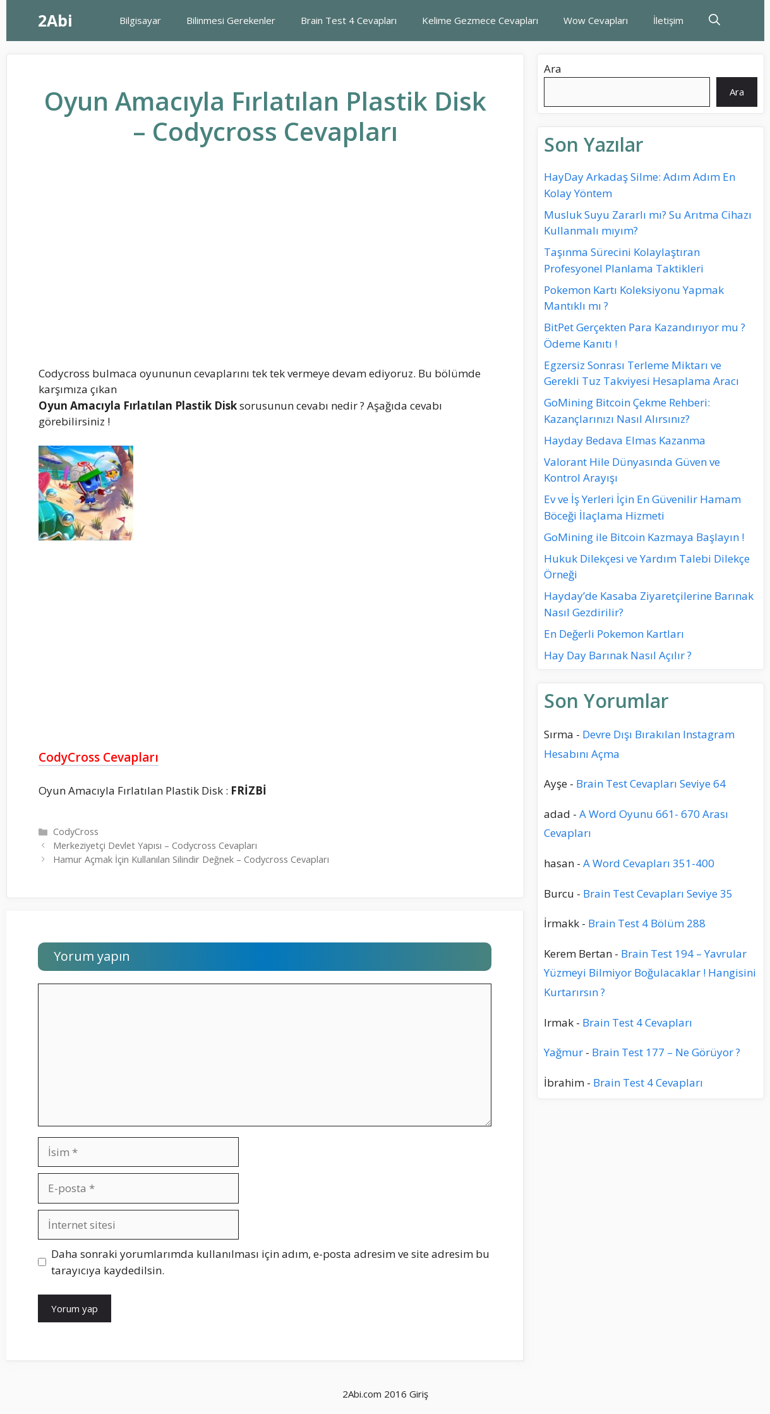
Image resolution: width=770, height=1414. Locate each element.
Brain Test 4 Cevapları (349, 20)
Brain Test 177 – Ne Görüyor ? (666, 1052)
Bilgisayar (140, 20)
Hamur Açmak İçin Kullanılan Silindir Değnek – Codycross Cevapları (191, 859)
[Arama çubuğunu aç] (714, 20)
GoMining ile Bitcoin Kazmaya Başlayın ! (644, 537)
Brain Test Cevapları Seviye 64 (651, 783)
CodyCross (76, 832)
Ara (553, 68)
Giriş (418, 1393)
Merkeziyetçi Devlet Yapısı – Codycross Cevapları (155, 845)
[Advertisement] (265, 266)
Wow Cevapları (595, 20)
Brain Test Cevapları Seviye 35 (658, 893)
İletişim (668, 20)
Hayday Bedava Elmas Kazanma (625, 440)
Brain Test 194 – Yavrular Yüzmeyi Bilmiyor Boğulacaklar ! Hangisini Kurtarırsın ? (650, 972)
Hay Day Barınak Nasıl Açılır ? (618, 655)
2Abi (55, 20)
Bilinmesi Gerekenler (230, 20)
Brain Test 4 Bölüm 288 (647, 923)
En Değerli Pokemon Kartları (614, 633)
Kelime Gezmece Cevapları (480, 20)
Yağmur (563, 1052)
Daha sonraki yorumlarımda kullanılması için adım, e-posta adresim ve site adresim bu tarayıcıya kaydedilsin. (270, 1261)
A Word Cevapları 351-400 (648, 863)
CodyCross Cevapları (99, 757)
